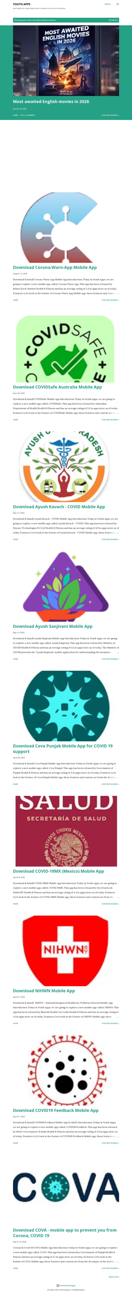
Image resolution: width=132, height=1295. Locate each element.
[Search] (108, 4)
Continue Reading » (110, 115)
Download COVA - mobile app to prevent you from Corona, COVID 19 (65, 1232)
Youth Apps (21, 4)
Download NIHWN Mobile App (44, 991)
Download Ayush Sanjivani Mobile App (52, 626)
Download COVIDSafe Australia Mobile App (57, 387)
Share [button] (15, 115)
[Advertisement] (66, 159)
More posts (114, 1277)
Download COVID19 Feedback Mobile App (55, 1110)
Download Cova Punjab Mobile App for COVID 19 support (63, 748)
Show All (113, 20)
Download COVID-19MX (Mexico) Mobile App (58, 871)
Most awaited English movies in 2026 (51, 101)
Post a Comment (27, 115)
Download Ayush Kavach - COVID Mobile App (59, 506)
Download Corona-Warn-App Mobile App (55, 267)
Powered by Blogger (66, 1285)
